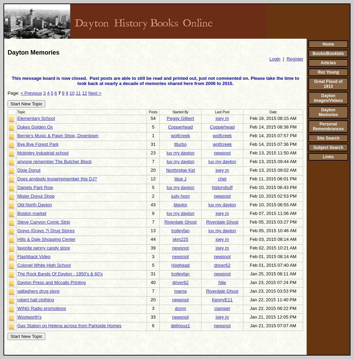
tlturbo (180, 144)
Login (274, 59)
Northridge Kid (180, 170)
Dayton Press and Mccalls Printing (51, 282)
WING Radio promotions (41, 308)
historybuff (222, 187)
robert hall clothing (35, 299)
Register (295, 59)
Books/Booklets (328, 53)
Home (328, 44)
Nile (222, 282)
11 (78, 93)
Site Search (328, 138)
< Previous (31, 93)
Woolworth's (29, 317)
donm (180, 308)
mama (180, 291)
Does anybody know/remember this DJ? (57, 178)
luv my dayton (180, 152)
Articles (328, 62)
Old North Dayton (34, 204)
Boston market (31, 213)
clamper (222, 308)
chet (222, 178)
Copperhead (180, 127)
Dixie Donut (28, 170)
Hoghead (180, 265)
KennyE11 (222, 299)
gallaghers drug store (38, 291)
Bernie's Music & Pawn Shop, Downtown (57, 135)
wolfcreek (180, 135)
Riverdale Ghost (180, 222)
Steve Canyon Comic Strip (43, 222)
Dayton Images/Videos (328, 98)
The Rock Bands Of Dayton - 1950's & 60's (60, 273)
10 (71, 93)
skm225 (180, 239)
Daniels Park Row (35, 187)
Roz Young (328, 72)
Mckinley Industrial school (42, 152)
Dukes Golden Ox (35, 127)
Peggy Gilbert (180, 118)
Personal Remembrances (328, 126)
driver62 (222, 265)
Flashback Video (33, 256)
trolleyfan (180, 230)
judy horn (180, 196)
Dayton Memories (328, 112)
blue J (181, 178)
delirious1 (180, 325)
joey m (222, 118)
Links (328, 156)
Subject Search (328, 147)
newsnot (222, 152)
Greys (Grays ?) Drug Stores (45, 230)
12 (84, 93)
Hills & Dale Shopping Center (46, 239)
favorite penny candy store (43, 248)
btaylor (180, 204)
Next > (94, 93)
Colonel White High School (44, 265)
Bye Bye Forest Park (37, 144)
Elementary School (36, 118)
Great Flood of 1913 (328, 84)
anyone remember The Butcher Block (54, 161)
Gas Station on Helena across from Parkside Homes (69, 325)
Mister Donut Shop (36, 196)
